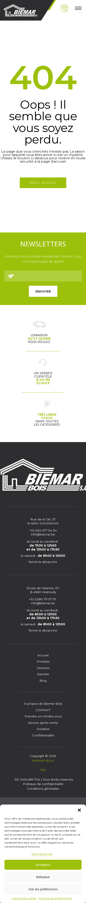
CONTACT (43, 710)
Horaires (43, 729)
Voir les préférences (43, 889)
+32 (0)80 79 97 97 (43, 599)
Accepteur (43, 865)
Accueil (43, 655)
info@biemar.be (43, 534)
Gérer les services (42, 854)
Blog (43, 680)
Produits (43, 661)
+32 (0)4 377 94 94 (43, 530)
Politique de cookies (24, 898)
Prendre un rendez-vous (43, 716)
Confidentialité (43, 735)
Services (43, 668)
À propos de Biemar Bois (43, 703)
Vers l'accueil (43, 182)
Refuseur (43, 877)
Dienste (43, 674)
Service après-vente (43, 722)
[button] (79, 810)
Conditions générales (43, 788)
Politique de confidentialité (55, 898)
